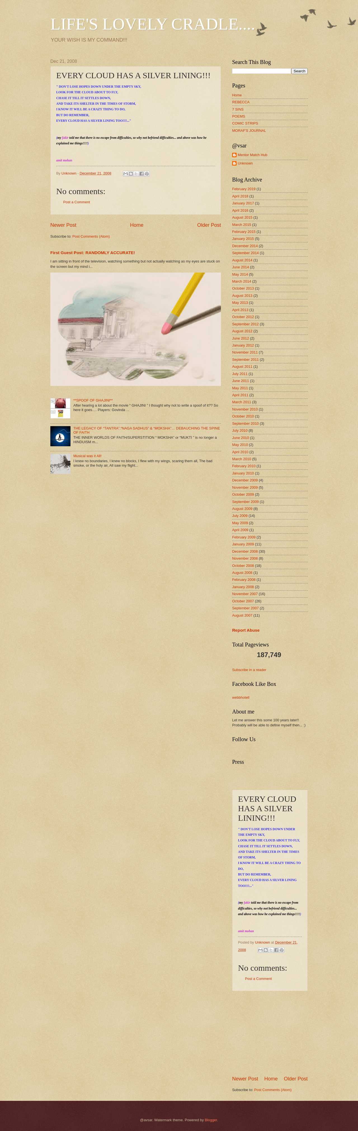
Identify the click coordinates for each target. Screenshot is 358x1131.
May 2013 (240, 302)
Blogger (211, 1120)
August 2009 (242, 509)
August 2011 (242, 366)
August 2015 (242, 217)
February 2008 (244, 580)
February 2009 (244, 537)
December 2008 (245, 551)
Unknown (245, 163)
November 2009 (245, 487)
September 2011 (245, 359)
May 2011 (240, 388)
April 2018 (240, 196)
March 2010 (241, 459)
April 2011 (240, 395)
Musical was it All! (87, 456)
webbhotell (240, 697)
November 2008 (245, 558)
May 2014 (240, 274)
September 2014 (245, 253)
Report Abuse (246, 630)
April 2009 (240, 530)
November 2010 (245, 409)
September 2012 (245, 324)
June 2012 (240, 338)
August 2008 (242, 573)
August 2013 (242, 296)
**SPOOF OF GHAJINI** (93, 400)
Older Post (209, 225)
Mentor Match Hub (252, 155)
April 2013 (240, 310)
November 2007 (245, 594)
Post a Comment (76, 202)
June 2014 (240, 267)
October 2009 (243, 494)
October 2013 (243, 288)
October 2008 (243, 566)
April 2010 (240, 452)
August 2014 (242, 260)
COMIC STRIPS (245, 123)
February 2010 (244, 466)
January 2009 (243, 544)
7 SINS (238, 109)
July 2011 (240, 374)
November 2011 (245, 352)
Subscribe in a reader (249, 670)
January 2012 (243, 345)
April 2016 (240, 210)
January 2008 (243, 587)
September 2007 (245, 608)
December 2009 (245, 480)
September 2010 (245, 423)
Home (136, 225)
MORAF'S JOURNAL (249, 130)
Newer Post (63, 225)
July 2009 (240, 516)
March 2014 (241, 281)
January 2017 (243, 203)
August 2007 (242, 615)
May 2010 (240, 445)
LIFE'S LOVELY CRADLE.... (152, 24)
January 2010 (243, 473)
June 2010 (240, 438)
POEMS (238, 116)
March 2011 (241, 402)
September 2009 (245, 502)
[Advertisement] (274, 1033)
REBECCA (240, 102)
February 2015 (244, 232)
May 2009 (240, 523)
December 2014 (245, 246)
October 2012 (243, 317)
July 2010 (240, 430)
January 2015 (243, 239)
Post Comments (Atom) (91, 236)
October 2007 (243, 601)
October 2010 (243, 416)
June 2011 (240, 381)
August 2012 (242, 331)
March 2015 (241, 225)
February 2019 (244, 189)
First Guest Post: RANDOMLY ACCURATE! (92, 252)
